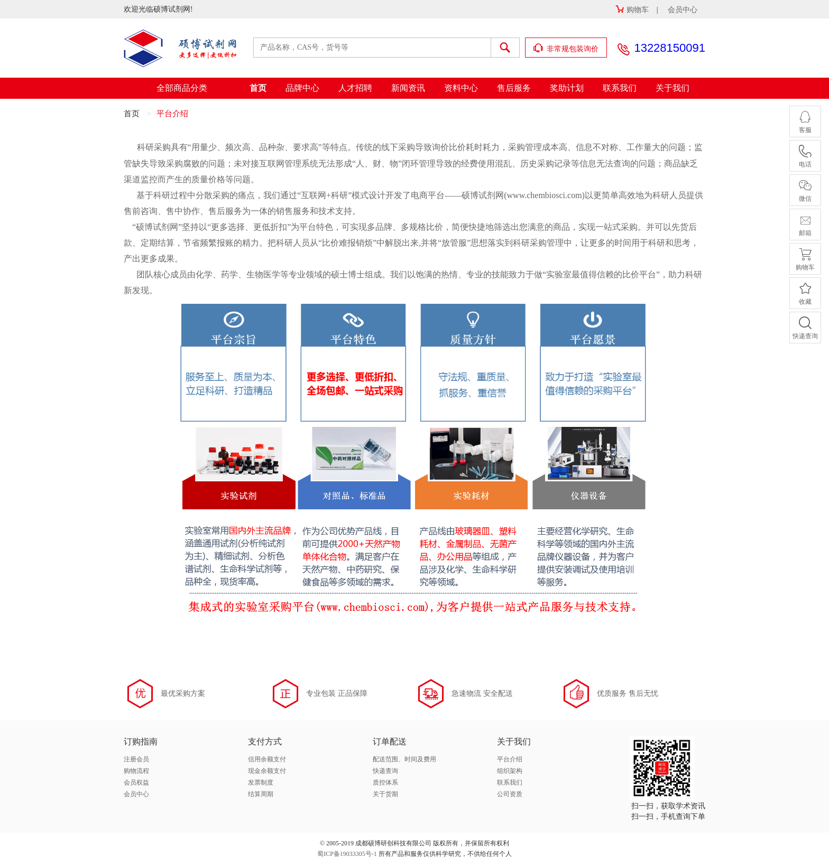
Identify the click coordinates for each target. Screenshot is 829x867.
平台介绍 (509, 759)
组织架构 (509, 771)
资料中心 (461, 87)
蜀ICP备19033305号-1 (347, 853)
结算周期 (260, 794)
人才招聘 (355, 87)
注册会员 (136, 759)
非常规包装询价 (566, 48)
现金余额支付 (267, 771)
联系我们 (620, 87)
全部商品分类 (181, 87)
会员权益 (136, 782)
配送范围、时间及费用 (404, 759)
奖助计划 (567, 87)
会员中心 (682, 10)
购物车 (632, 10)
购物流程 (136, 771)
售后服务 (514, 87)
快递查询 (385, 771)
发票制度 (260, 782)
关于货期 (385, 794)
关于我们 (672, 87)
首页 (258, 87)
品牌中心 (302, 87)
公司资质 (509, 794)
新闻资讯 (408, 87)
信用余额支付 (267, 759)
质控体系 (385, 782)
